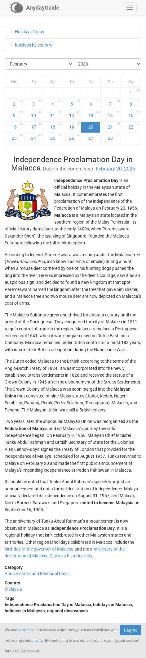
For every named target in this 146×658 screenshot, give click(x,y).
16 (17, 125)
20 (94, 125)
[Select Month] (39, 64)
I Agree (130, 630)
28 (114, 137)
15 (134, 114)
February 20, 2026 (115, 169)
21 (114, 125)
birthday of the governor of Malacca (39, 549)
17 (36, 125)
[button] (130, 7)
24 (36, 137)
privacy (37, 640)
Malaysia (13, 589)
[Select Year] (107, 64)
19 (74, 125)
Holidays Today (29, 31)
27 (94, 137)
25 (55, 137)
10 (36, 114)
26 (74, 137)
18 (55, 125)
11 (55, 114)
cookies (24, 630)
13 (94, 114)
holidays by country (33, 45)
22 (134, 125)
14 (114, 114)
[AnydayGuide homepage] (34, 8)
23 (17, 137)
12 (74, 114)
